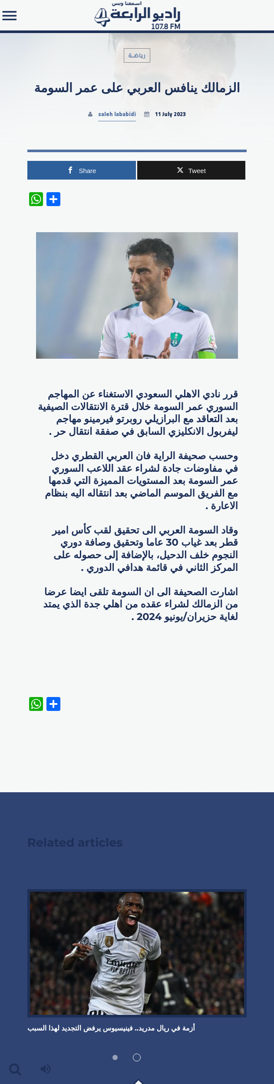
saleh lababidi (117, 114)
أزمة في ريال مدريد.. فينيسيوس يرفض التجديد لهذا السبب (111, 1028)
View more (137, 953)
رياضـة (137, 55)
